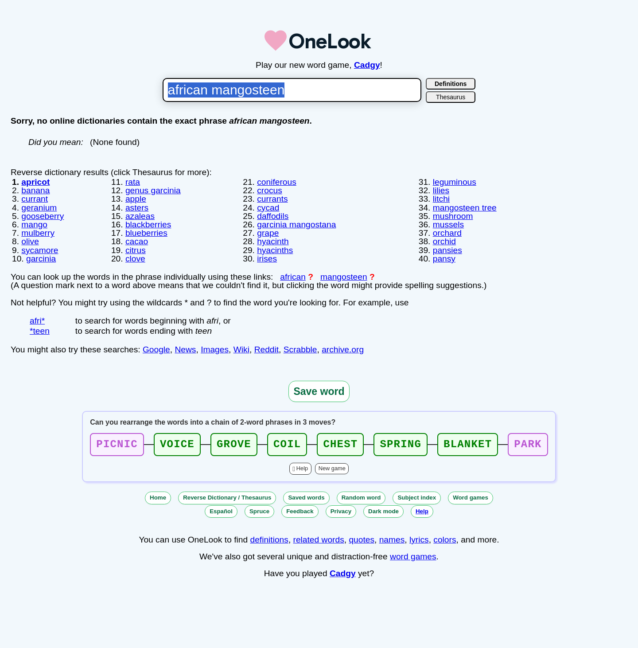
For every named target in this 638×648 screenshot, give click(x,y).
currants (272, 198)
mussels (448, 224)
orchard (447, 233)
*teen (40, 331)
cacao (136, 241)
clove (135, 258)
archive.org (343, 349)
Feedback (300, 511)
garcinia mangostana (296, 224)
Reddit (266, 349)
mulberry (37, 233)
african (293, 276)
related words (318, 539)
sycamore (39, 250)
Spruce (259, 511)
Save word (318, 391)
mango (34, 224)
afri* (37, 320)
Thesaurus (450, 97)
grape (268, 233)
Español (221, 511)
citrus (135, 250)
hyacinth (272, 241)
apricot (35, 182)
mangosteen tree (465, 207)
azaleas (140, 216)
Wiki (241, 349)
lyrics (419, 539)
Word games (470, 497)
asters (136, 207)
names (392, 539)
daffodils (272, 216)
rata (132, 182)
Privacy (341, 511)
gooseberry (42, 216)
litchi (441, 198)
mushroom (453, 216)
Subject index (416, 497)
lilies (441, 190)
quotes (361, 539)
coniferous (276, 182)
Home (158, 497)
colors (444, 539)
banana (35, 190)
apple (135, 198)
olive (30, 241)
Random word (361, 497)
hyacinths (275, 250)
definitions (269, 539)
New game (332, 468)
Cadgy (367, 65)
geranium (39, 207)
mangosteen (343, 276)
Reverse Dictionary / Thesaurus (227, 497)
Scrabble (300, 349)
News (185, 349)
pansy (444, 258)
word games (413, 556)
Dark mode (383, 511)
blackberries (148, 224)
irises (267, 258)
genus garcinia (153, 190)
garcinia (41, 258)
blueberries (146, 233)
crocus (269, 190)
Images (215, 349)
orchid (444, 241)
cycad (268, 207)
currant (34, 198)
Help (302, 468)
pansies (447, 250)
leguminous (454, 182)
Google (156, 349)
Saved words (306, 497)
